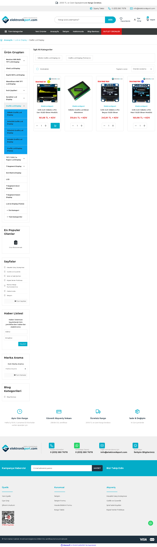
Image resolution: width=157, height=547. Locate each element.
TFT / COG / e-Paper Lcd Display (13, 158)
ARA (110, 20)
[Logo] (19, 19)
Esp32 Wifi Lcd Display (15, 75)
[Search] (85, 19)
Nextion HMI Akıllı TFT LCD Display (13, 61)
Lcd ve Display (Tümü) (15, 204)
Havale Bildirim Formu (63, 505)
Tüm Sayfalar (20, 301)
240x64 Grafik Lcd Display (14, 140)
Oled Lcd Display (13, 68)
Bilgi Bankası (93, 31)
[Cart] (150, 19)
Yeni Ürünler (40, 31)
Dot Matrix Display (13, 173)
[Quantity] (41, 125)
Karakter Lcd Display (11, 98)
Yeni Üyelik (6, 496)
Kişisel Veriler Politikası (115, 510)
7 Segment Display (13, 166)
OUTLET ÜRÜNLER (111, 31)
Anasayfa (54, 31)
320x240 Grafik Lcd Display (15, 131)
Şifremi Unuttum (8, 505)
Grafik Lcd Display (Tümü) (14, 149)
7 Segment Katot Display (13, 196)
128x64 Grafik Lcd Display (14, 114)
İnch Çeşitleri (11, 90)
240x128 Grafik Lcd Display (15, 123)
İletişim (66, 31)
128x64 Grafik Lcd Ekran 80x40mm (78, 111)
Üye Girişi (5, 501)
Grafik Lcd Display (36, 40)
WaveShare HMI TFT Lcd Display (14, 83)
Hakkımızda (78, 31)
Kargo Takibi (59, 510)
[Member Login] (139, 19)
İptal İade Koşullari (114, 505)
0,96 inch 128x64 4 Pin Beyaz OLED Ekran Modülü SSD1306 (109, 111)
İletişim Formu (60, 501)
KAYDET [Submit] (97, 468)
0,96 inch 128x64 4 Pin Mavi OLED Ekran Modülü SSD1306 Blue (141, 111)
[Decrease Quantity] (36, 125)
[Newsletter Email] (67, 468)
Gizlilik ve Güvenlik (114, 501)
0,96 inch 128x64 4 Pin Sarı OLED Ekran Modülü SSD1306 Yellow (47, 111)
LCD (7, 179)
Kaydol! (23, 344)
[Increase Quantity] (45, 125)
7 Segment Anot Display (13, 187)
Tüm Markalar (20, 375)
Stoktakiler (44, 69)
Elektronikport (47, 106)
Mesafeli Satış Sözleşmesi (117, 496)
